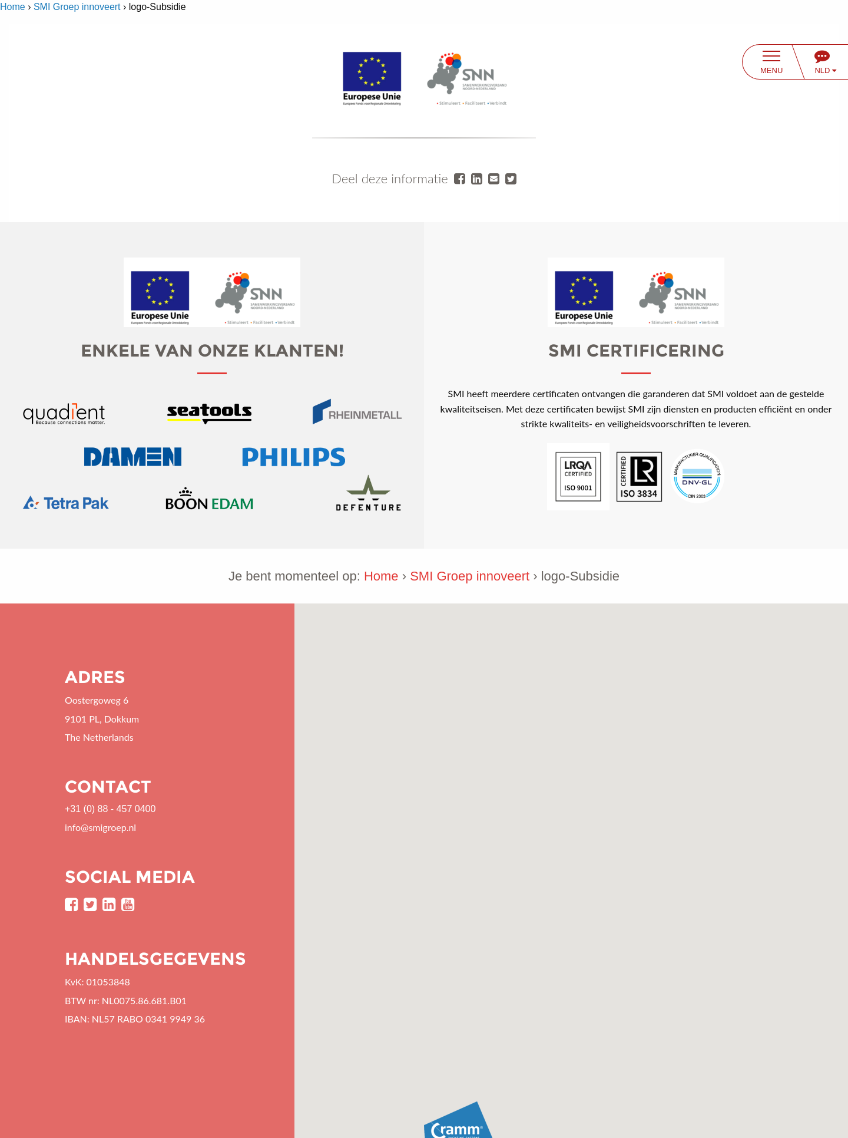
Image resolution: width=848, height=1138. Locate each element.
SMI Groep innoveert (77, 7)
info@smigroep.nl (100, 827)
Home (12, 7)
